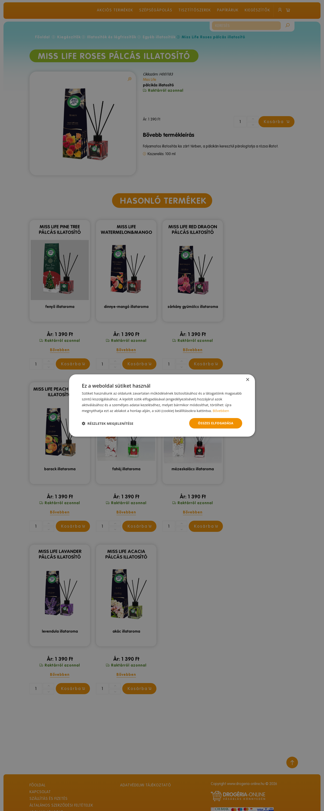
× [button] (247, 380)
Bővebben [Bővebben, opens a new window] (221, 410)
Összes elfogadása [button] (215, 423)
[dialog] (162, 405)
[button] (107, 423)
